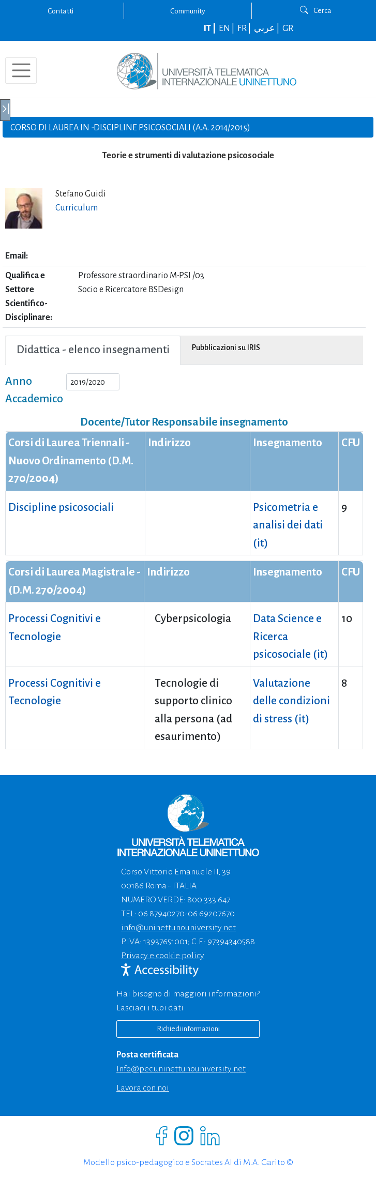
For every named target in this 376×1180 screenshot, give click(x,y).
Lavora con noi (142, 1088)
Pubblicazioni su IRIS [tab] (226, 347)
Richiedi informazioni (188, 1029)
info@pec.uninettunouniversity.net (181, 1068)
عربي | (267, 28)
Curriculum (76, 208)
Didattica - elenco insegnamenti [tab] (93, 350)
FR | (244, 28)
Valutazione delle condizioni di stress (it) (291, 701)
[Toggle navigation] (21, 70)
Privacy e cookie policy (162, 955)
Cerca (316, 10)
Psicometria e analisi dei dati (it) (288, 525)
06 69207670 (211, 913)
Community (187, 11)
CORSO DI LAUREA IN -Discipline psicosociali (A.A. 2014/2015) (130, 127)
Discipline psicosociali (61, 507)
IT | (210, 28)
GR (287, 28)
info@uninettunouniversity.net (178, 927)
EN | (227, 28)
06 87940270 (161, 913)
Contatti (60, 11)
